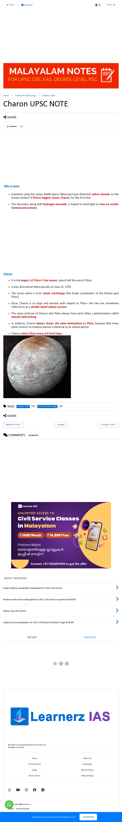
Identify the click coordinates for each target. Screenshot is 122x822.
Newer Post (13, 425)
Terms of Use (34, 776)
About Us (87, 758)
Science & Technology (25, 95)
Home (6, 95)
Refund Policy (87, 776)
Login (34, 770)
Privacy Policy (34, 764)
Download (88, 817)
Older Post (109, 425)
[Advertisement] (61, 35)
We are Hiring (87, 770)
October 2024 (48, 95)
